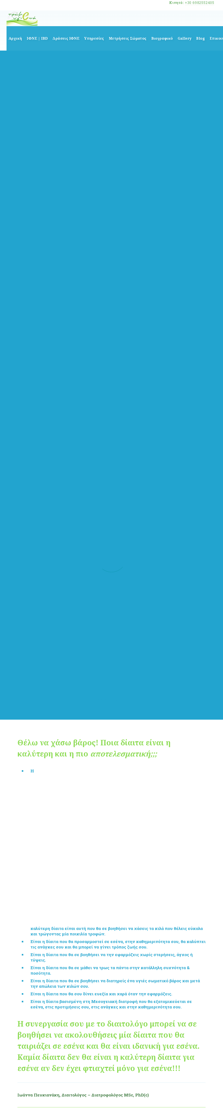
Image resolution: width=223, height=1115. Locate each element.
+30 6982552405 (199, 2)
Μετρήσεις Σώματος (128, 38)
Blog (200, 38)
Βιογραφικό (162, 38)
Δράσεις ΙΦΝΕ (65, 38)
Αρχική (15, 38)
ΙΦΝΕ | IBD (37, 38)
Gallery (185, 38)
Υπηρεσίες (94, 38)
